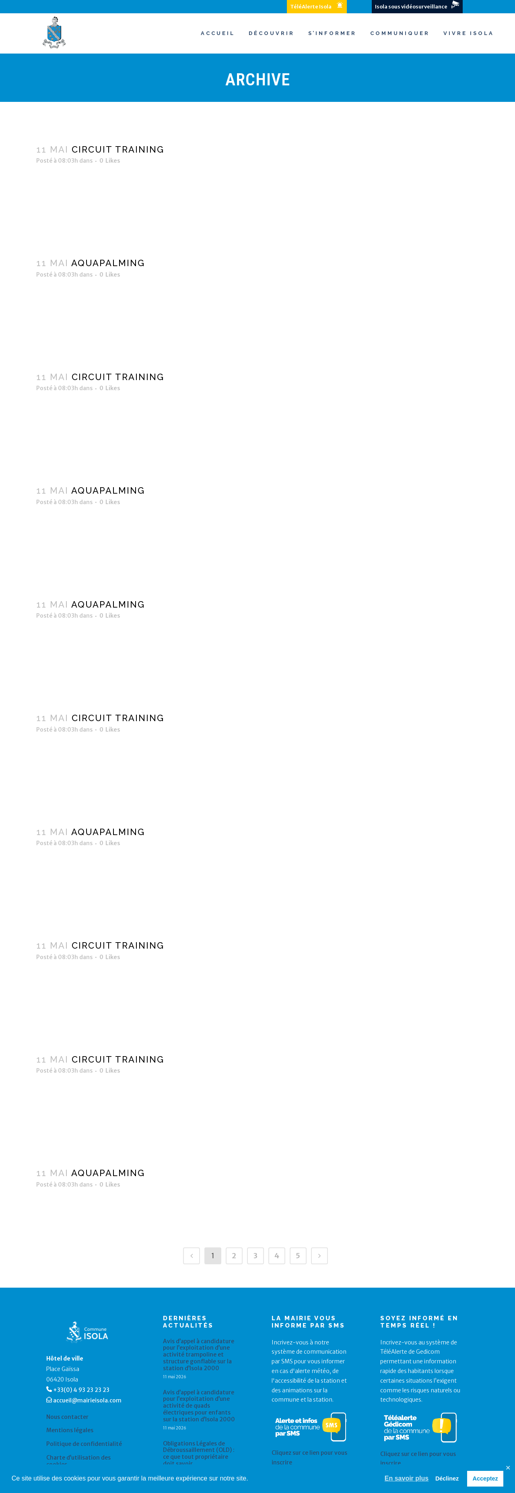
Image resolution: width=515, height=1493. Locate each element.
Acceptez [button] (485, 1478)
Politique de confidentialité (84, 1444)
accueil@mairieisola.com (87, 1400)
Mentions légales (69, 1430)
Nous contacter (67, 1417)
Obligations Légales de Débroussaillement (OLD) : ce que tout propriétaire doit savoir (199, 1453)
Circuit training (118, 149)
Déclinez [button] (447, 1478)
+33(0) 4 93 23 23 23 (81, 1390)
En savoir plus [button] (406, 1478)
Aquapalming (108, 263)
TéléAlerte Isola (311, 6)
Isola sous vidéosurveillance (411, 6)
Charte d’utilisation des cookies (78, 1461)
